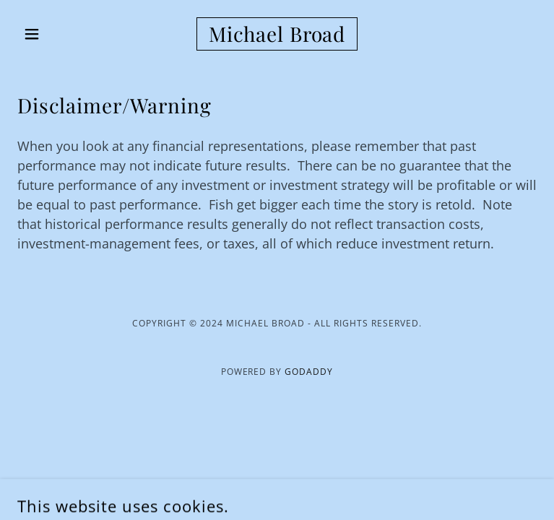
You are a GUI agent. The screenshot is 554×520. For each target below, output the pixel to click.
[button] (56, 34)
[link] (277, 34)
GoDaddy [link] (309, 371)
